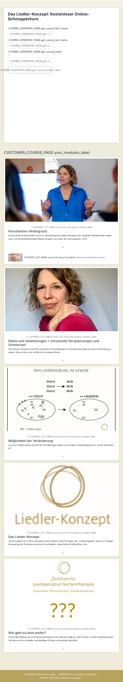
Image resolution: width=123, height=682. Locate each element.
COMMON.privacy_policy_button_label (77, 674)
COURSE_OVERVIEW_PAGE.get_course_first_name (35, 28)
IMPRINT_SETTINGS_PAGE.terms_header (61, 677)
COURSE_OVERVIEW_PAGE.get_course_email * (35, 53)
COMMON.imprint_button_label (40, 674)
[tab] (61, 204)
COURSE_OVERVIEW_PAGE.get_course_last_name (35, 40)
